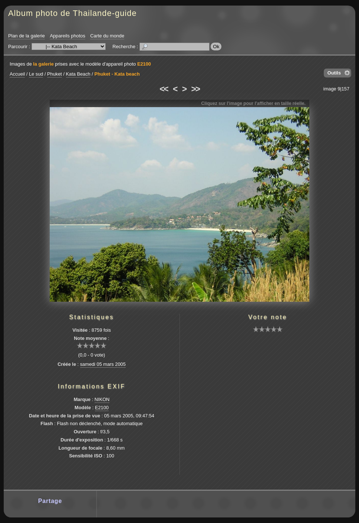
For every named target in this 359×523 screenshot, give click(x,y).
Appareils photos (67, 36)
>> (195, 89)
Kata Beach (78, 74)
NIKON (102, 399)
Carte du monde (107, 36)
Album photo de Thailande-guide (72, 13)
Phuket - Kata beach (116, 74)
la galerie (43, 64)
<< (163, 89)
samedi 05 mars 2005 (103, 364)
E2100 (144, 64)
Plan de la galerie (26, 36)
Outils (334, 73)
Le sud (36, 74)
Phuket (54, 74)
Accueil (17, 74)
